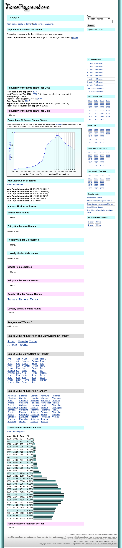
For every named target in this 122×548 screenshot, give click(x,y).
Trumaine (56, 412)
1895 (90, 110)
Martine (44, 398)
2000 (108, 110)
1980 (102, 119)
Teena (43, 359)
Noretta (44, 407)
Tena (42, 361)
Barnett (11, 405)
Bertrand (11, 417)
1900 (90, 113)
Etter (18, 380)
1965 (102, 110)
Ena (18, 368)
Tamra (34, 299)
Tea (33, 382)
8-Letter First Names (95, 82)
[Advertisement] (92, 7)
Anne (10, 366)
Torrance (56, 400)
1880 (90, 101)
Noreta (44, 405)
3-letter (98, 222)
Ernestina (23, 419)
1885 (90, 104)
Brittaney (12, 421)
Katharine (34, 410)
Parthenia (45, 410)
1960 (102, 107)
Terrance (56, 396)
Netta (24, 375)
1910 (90, 119)
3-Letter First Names (95, 67)
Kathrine (34, 421)
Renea (35, 366)
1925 (96, 107)
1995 (108, 107)
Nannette (26, 366)
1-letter (91, 222)
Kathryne (45, 396)
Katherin (34, 412)
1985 (108, 101)
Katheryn (34, 419)
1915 (96, 101)
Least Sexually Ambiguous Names (100, 204)
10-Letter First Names (95, 88)
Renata (23, 341)
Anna (10, 363)
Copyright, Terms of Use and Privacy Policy (101, 544)
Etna (18, 375)
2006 (35, 94)
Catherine (23, 403)
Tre (41, 370)
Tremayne (57, 407)
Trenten (43, 380)
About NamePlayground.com (81, 534)
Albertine (12, 398)
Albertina (12, 396)
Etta (18, 377)
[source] (75, 38)
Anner (10, 368)
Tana (34, 375)
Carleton (23, 398)
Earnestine (24, 414)
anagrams (49, 24)
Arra (18, 359)
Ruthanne (45, 417)
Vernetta (56, 414)
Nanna (25, 363)
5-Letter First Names (95, 73)
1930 (96, 110)
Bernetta (11, 410)
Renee (35, 368)
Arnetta (12, 344)
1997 (39, 99)
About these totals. (15, 184)
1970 (102, 113)
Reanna (25, 380)
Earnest (22, 412)
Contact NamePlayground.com (105, 534)
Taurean (44, 419)
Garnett (33, 396)
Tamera (23, 299)
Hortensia (34, 405)
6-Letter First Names (95, 76)
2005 (108, 113)
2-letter (91, 225)
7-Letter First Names (95, 79)
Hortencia (34, 403)
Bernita (11, 412)
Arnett (11, 341)
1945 (96, 119)
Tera (42, 363)
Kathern (34, 417)
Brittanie (23, 396)
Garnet (22, 421)
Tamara (12, 299)
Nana (24, 359)
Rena (24, 382)
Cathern (22, 405)
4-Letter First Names (95, 70)
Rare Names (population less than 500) (100, 211)
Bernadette (13, 407)
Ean (18, 366)
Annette (11, 373)
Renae (35, 359)
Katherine (34, 414)
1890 (90, 107)
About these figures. (16, 431)
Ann (9, 361)
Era (17, 370)
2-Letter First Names (95, 63)
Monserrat (45, 400)
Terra (42, 366)
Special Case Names (95, 207)
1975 (102, 116)
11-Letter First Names (95, 91)
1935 (96, 113)
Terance (44, 421)
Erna (18, 373)
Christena (23, 410)
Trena (33, 341)
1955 (102, 104)
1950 (102, 101)
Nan (18, 382)
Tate (34, 380)
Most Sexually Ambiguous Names (99, 201)
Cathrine (23, 407)
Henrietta (34, 400)
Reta (34, 370)
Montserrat (46, 403)
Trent (42, 377)
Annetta (11, 370)
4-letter (98, 225)
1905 (90, 116)
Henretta (34, 398)
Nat (23, 368)
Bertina (11, 414)
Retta (34, 373)
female (40, 24)
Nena (24, 370)
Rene (34, 363)
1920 (96, 104)
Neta (24, 373)
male (35, 24)
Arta (18, 363)
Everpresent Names (94, 198)
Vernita (55, 417)
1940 (96, 116)
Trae (42, 368)
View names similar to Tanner (19, 24)
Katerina (34, 407)
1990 (108, 104)
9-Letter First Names (95, 85)
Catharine (23, 400)
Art (17, 361)
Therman (56, 398)
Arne (10, 377)
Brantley (11, 419)
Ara (9, 375)
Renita (44, 414)
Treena (22, 344)
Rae (24, 377)
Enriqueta (23, 417)
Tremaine (56, 405)
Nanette (25, 361)
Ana (9, 359)
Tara (34, 377)
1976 (35, 92)
